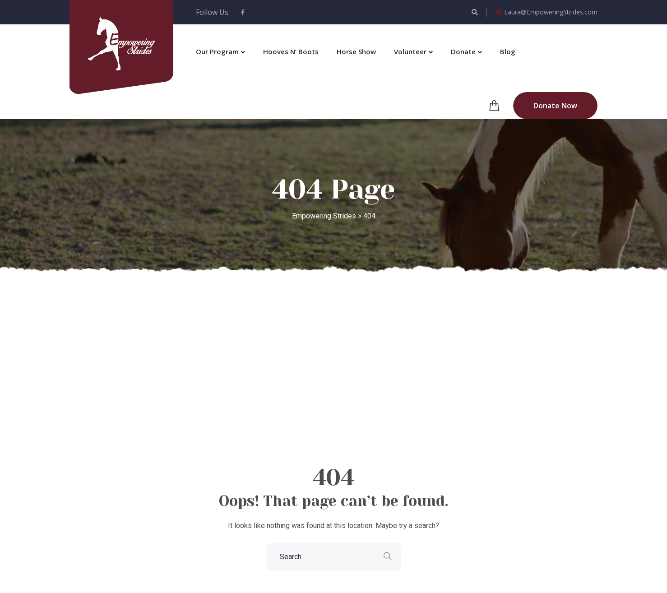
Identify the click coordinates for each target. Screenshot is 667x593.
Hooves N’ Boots (291, 51)
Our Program (217, 51)
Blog (507, 51)
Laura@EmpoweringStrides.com (547, 12)
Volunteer (410, 51)
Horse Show (356, 51)
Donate (463, 51)
